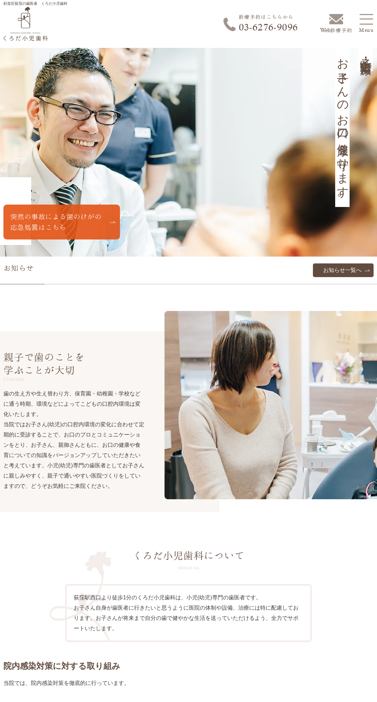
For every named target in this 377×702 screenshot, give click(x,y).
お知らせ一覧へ (342, 270)
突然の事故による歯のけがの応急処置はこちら (55, 222)
